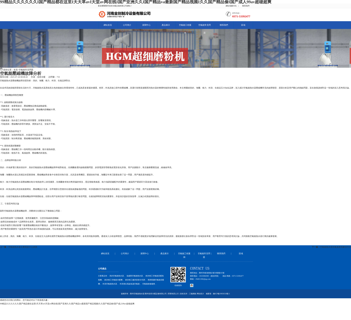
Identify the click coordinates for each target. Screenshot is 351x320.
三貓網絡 (192, 294)
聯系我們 (245, 6)
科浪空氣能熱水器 (110, 284)
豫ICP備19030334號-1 (221, 294)
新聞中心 (146, 25)
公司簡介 (127, 25)
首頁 (16, 70)
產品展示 (166, 25)
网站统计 (200, 294)
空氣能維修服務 (148, 284)
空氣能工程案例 (185, 29)
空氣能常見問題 (204, 29)
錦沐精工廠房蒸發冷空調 (135, 280)
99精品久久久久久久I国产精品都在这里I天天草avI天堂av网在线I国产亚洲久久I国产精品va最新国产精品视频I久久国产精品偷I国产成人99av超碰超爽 (67, 304)
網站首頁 (108, 25)
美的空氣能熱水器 (116, 276)
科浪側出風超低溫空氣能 (130, 284)
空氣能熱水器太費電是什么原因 (22, 247)
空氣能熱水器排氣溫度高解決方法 (335, 247)
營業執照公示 (173, 294)
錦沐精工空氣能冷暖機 (113, 280)
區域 (243, 25)
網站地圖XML (231, 6)
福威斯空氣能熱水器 (135, 276)
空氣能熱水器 (6, 80)
